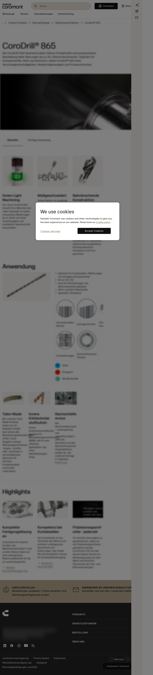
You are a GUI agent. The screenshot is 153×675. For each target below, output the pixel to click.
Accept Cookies (94, 230)
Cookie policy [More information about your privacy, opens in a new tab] (103, 222)
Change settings (50, 231)
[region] (77, 221)
